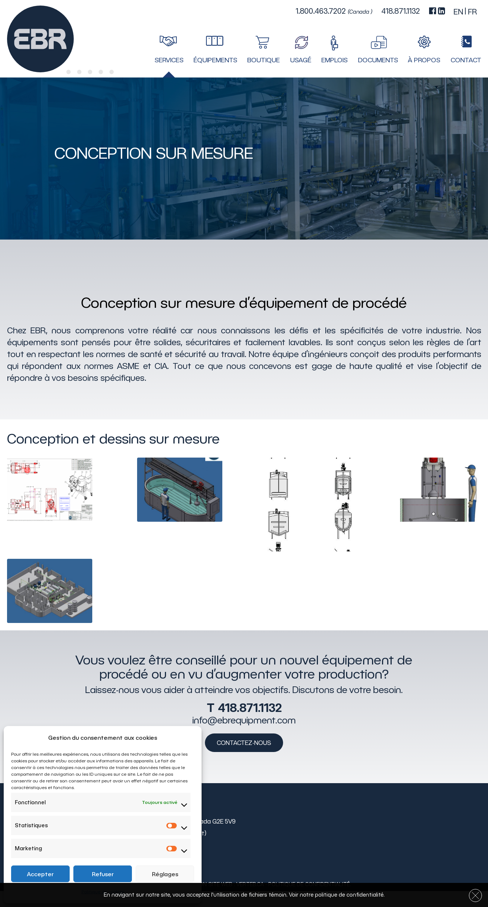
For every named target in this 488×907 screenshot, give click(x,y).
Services (169, 60)
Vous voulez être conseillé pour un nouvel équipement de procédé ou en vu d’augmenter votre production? (244, 666)
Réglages (165, 874)
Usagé (300, 60)
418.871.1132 (250, 707)
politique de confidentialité (349, 895)
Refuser (103, 874)
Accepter (40, 874)
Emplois (334, 60)
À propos (424, 60)
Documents (378, 60)
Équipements (215, 60)
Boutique (263, 60)
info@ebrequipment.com (244, 720)
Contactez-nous (244, 742)
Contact (466, 60)
